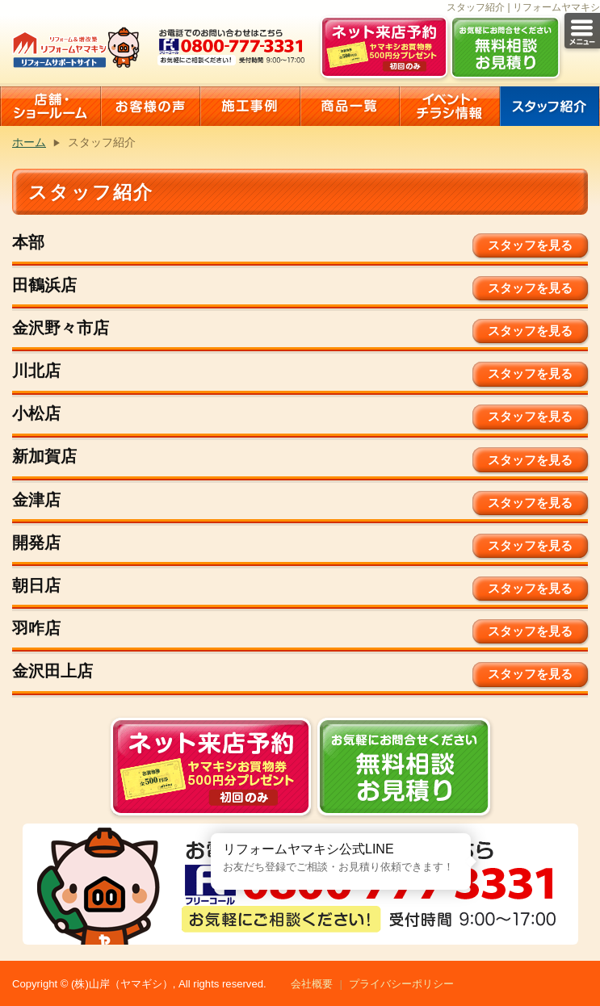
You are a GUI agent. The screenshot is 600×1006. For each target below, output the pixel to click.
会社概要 (312, 984)
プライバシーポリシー (401, 984)
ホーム (29, 142)
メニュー (582, 30)
